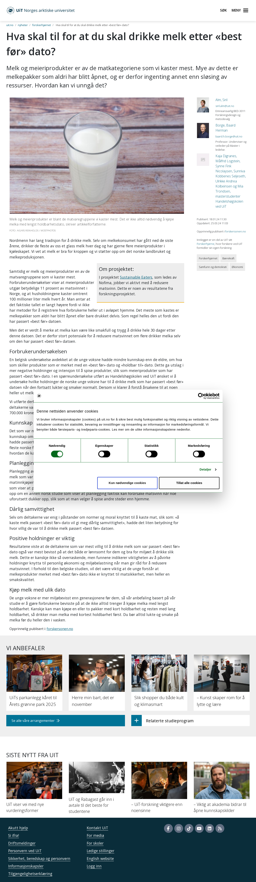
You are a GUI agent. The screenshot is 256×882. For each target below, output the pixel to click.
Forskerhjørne (205, 244)
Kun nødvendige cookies (127, 483)
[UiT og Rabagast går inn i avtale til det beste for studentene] (97, 790)
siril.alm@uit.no (224, 106)
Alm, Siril (221, 100)
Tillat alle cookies (189, 483)
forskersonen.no (60, 628)
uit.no (9, 25)
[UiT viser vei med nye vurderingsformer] (34, 789)
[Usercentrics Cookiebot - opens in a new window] (201, 396)
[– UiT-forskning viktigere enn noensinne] (159, 789)
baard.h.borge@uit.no (228, 136)
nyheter (23, 25)
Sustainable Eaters (136, 277)
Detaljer (205, 469)
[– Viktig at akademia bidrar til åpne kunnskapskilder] (222, 789)
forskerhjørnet (41, 25)
